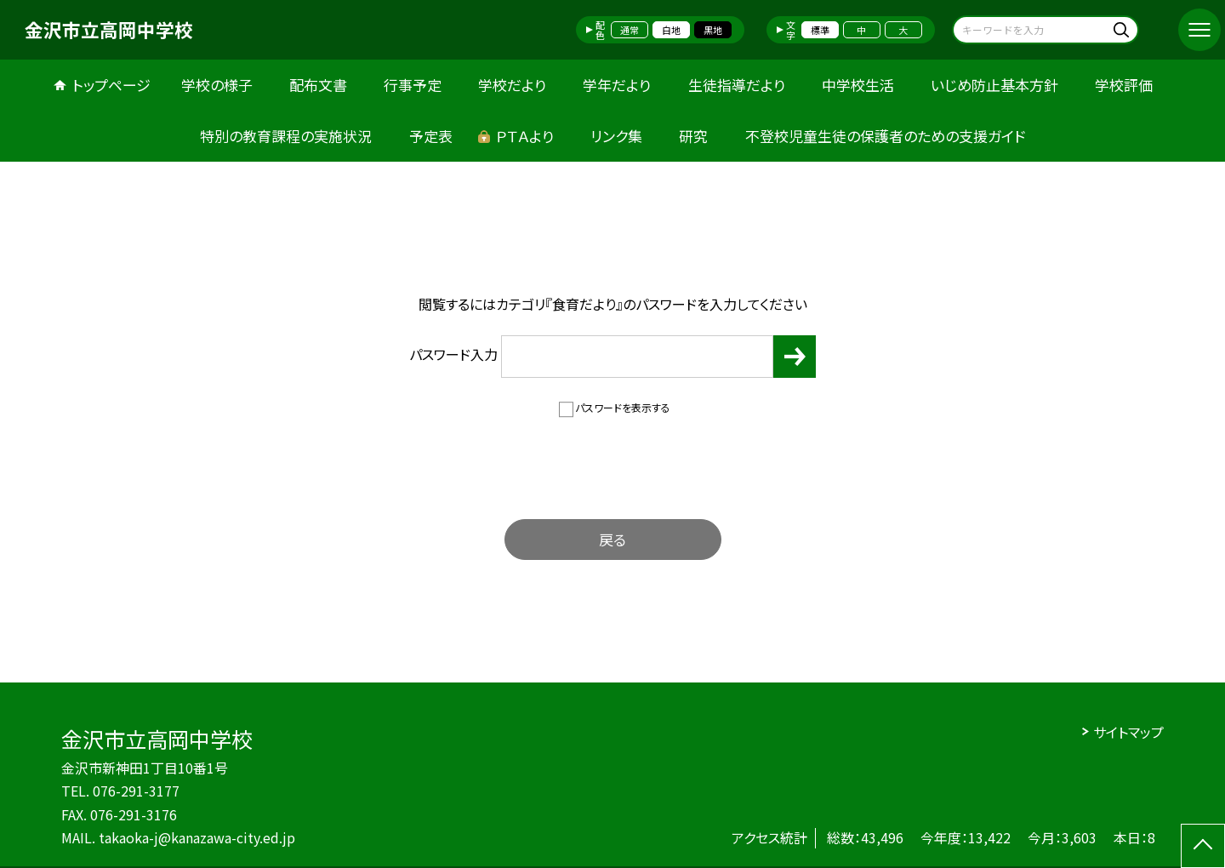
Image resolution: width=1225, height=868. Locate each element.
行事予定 (413, 84)
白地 (671, 30)
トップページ (111, 84)
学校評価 (1124, 84)
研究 (693, 135)
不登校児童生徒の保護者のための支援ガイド (885, 135)
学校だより (512, 84)
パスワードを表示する (622, 407)
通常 (629, 30)
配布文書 (318, 84)
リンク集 (616, 135)
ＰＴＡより (525, 135)
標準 (820, 30)
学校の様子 (217, 84)
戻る (612, 539)
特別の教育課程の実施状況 (286, 135)
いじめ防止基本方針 (994, 84)
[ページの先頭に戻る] (1203, 846)
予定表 (431, 135)
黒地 (713, 30)
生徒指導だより (736, 84)
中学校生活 (858, 84)
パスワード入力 (591, 356)
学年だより (617, 84)
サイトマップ (1128, 732)
